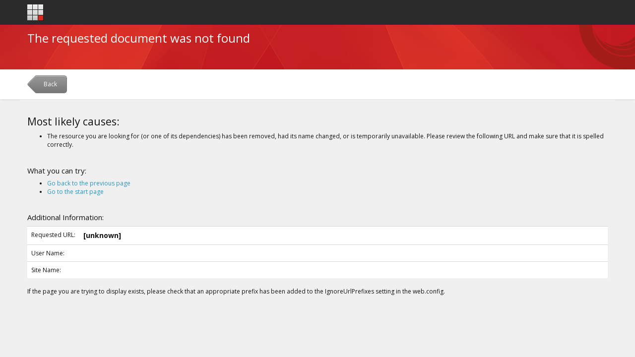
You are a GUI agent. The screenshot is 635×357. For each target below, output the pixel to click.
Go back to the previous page (88, 183)
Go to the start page (75, 191)
